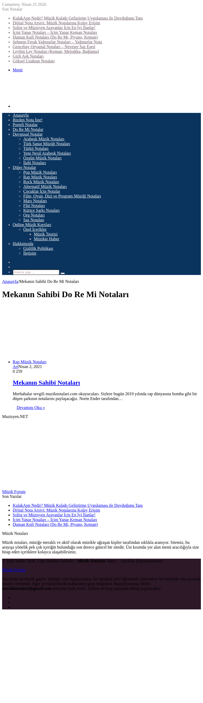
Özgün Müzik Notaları (42, 158)
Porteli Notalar (25, 124)
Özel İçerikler (35, 229)
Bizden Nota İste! (28, 120)
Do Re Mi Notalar (28, 129)
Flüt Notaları (34, 205)
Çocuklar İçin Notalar (41, 191)
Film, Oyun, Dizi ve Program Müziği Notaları (62, 196)
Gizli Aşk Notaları (28, 56)
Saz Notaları (33, 220)
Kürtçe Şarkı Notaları (41, 210)
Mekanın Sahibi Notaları (46, 382)
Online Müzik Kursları (32, 224)
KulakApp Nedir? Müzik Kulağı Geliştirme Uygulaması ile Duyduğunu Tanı (78, 18)
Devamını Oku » (31, 407)
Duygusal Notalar (28, 134)
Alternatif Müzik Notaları (45, 186)
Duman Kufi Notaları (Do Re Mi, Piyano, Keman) (55, 37)
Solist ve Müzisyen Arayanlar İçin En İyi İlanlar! (54, 27)
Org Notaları (34, 215)
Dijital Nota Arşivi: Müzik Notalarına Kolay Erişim (56, 23)
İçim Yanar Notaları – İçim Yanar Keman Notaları (55, 32)
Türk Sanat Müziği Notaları (46, 143)
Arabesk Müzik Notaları (43, 139)
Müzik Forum (13, 491)
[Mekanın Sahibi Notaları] (81, 362)
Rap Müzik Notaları (40, 177)
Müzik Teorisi (46, 234)
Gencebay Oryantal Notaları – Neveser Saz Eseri (54, 46)
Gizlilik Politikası (38, 248)
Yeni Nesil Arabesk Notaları (47, 153)
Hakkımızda (23, 243)
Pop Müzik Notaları (40, 172)
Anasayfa (21, 115)
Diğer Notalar (24, 167)
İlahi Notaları (34, 162)
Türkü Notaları (36, 148)
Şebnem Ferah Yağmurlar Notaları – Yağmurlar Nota (57, 42)
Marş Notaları (35, 201)
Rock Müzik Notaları (41, 182)
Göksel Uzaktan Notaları (34, 61)
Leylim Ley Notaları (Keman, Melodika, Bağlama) (56, 51)
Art (15, 366)
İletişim (29, 253)
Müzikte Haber (46, 239)
